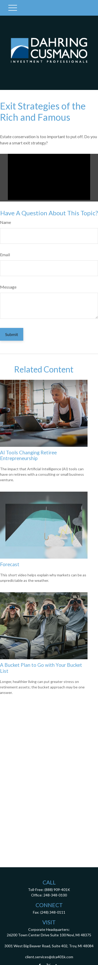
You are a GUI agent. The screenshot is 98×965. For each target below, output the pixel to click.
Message (8, 286)
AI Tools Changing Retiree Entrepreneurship (28, 455)
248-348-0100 (55, 895)
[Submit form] (11, 334)
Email (5, 254)
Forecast (9, 564)
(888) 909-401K (57, 889)
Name (5, 222)
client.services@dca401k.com (49, 957)
